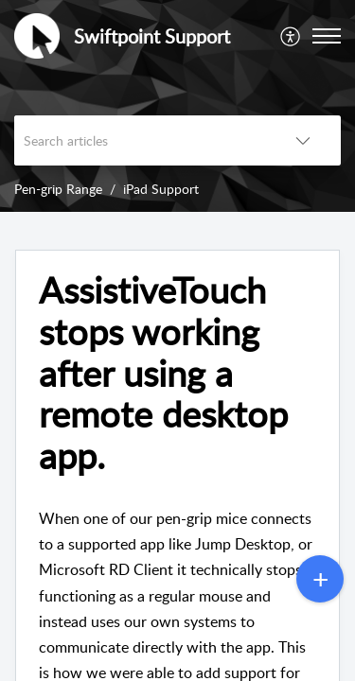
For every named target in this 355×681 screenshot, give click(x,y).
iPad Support (161, 189)
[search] (139, 140)
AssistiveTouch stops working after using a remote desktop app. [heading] (163, 373)
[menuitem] (291, 36)
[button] (291, 36)
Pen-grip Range (58, 189)
